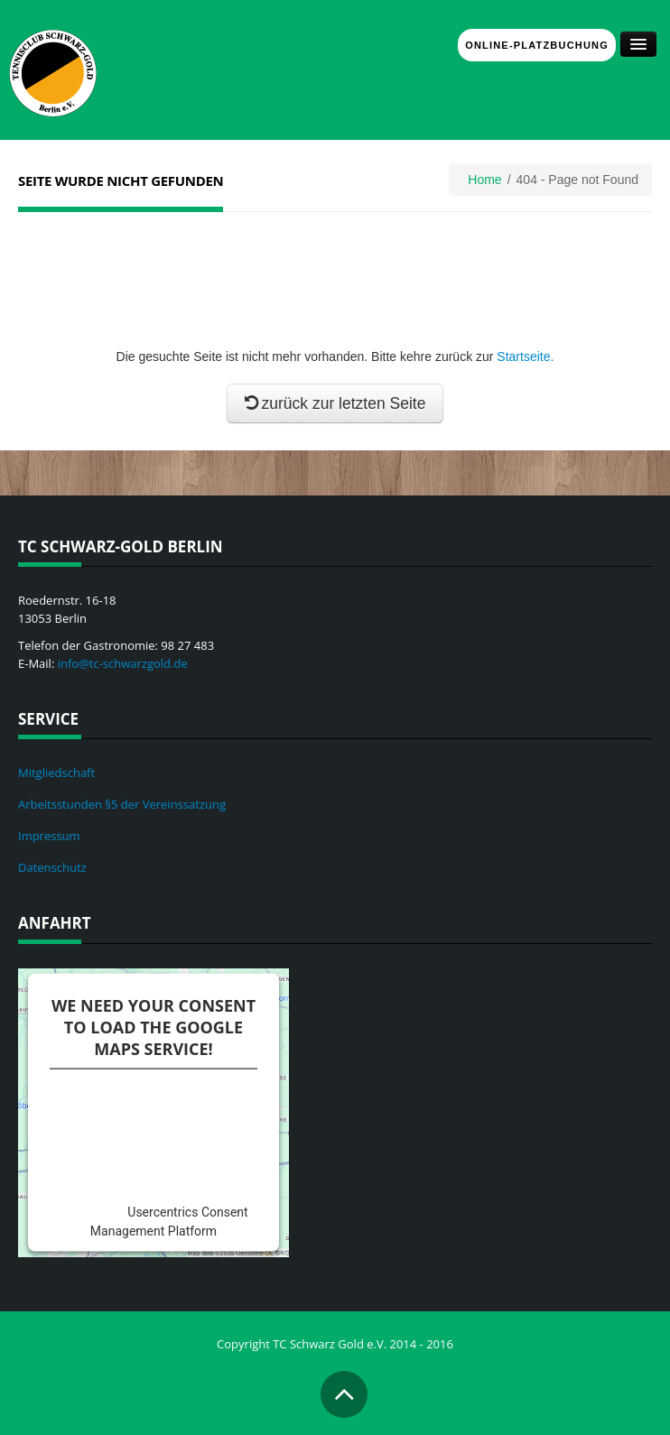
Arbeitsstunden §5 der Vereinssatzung (122, 804)
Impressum (49, 836)
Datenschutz (52, 867)
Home (484, 179)
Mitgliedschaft (56, 772)
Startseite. (525, 356)
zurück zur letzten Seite (335, 403)
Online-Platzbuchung (537, 45)
